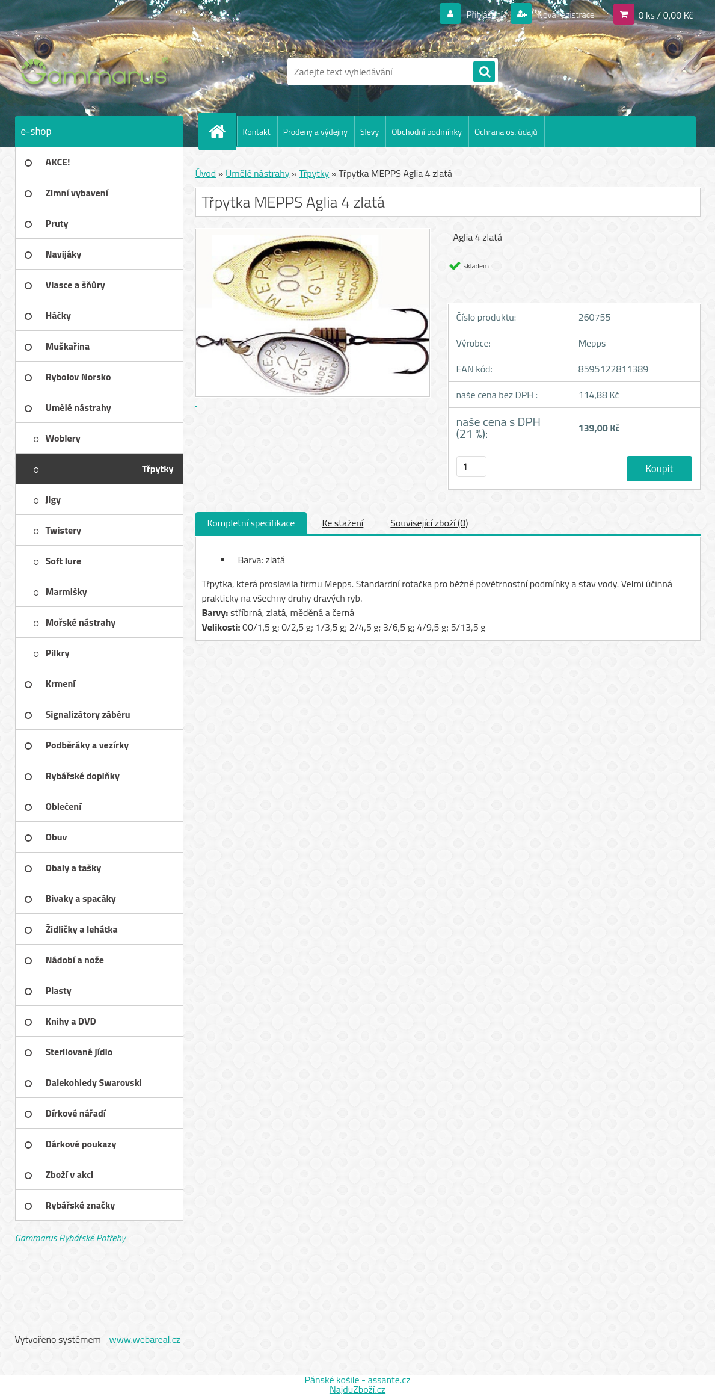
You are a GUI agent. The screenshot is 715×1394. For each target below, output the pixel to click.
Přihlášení (477, 14)
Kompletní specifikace (251, 523)
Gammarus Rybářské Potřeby (70, 1237)
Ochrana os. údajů (506, 131)
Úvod (205, 173)
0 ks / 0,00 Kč (665, 14)
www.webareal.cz (144, 1339)
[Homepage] (222, 131)
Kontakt (257, 131)
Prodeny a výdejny (315, 131)
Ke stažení (342, 523)
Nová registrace (562, 14)
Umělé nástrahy (258, 173)
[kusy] (471, 466)
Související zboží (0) (429, 523)
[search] (484, 72)
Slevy (369, 131)
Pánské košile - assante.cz (357, 1379)
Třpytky (314, 173)
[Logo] (97, 72)
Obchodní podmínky (426, 131)
